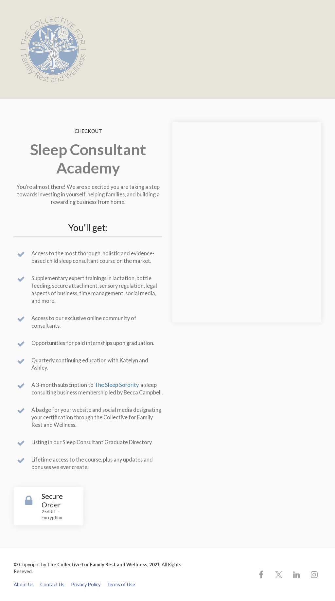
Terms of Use (121, 584)
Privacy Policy (85, 584)
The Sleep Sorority (116, 385)
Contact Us (52, 584)
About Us (24, 584)
